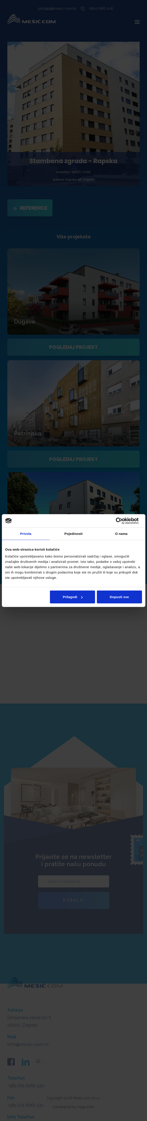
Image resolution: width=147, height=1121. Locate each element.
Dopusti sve (119, 597)
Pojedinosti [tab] (73, 533)
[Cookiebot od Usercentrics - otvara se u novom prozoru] (122, 520)
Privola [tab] (25, 533)
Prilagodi (73, 597)
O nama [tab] (121, 533)
